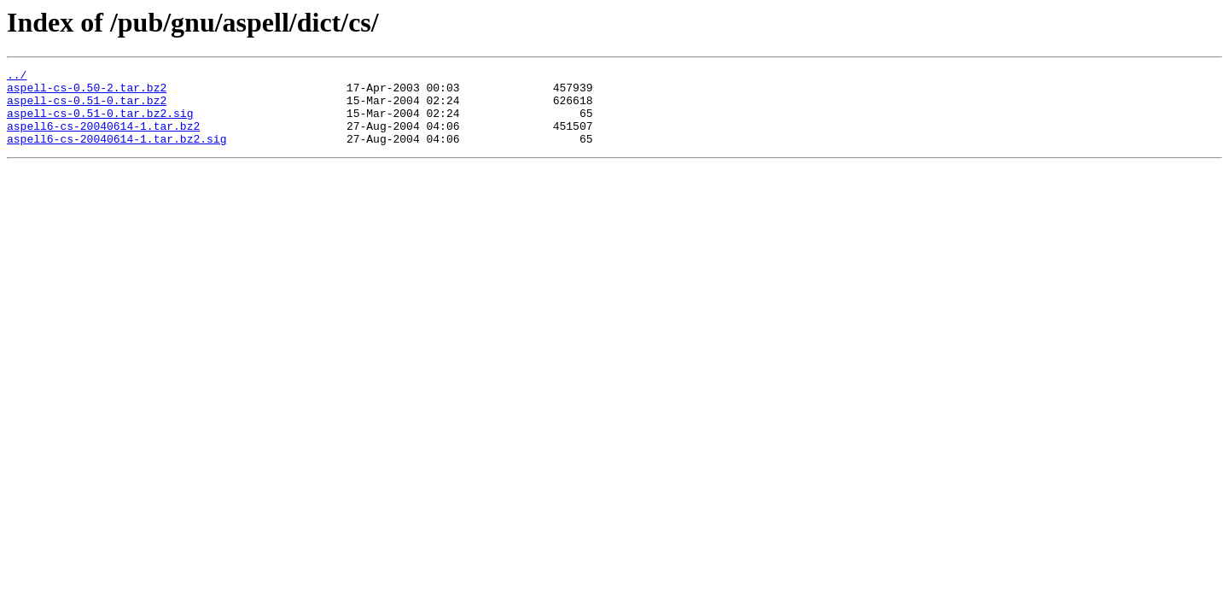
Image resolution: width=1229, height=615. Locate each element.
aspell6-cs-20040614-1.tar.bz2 (103, 138)
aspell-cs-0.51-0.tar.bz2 (86, 107)
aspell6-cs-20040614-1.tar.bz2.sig (116, 153)
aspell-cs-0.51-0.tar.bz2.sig (100, 123)
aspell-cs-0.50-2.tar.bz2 (86, 92)
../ (16, 77)
